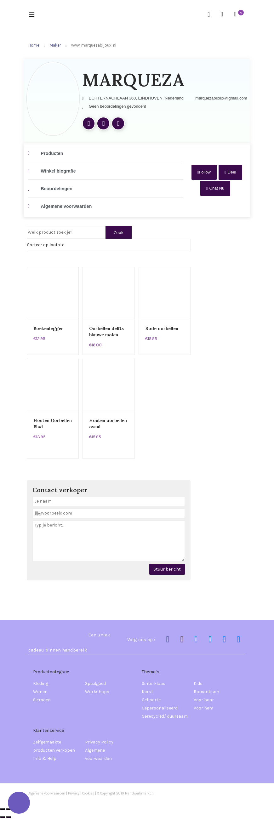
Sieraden (42, 700)
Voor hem (203, 708)
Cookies (88, 793)
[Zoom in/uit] (2, 809)
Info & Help (44, 758)
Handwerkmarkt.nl (140, 793)
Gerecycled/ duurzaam (165, 716)
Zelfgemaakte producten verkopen (54, 746)
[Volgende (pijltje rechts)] (8, 817)
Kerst (147, 691)
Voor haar (204, 700)
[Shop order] (109, 245)
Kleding (40, 683)
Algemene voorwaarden (98, 754)
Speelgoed (95, 683)
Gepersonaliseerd (160, 708)
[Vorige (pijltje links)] (2, 817)
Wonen (40, 691)
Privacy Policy (99, 742)
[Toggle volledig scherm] (8, 809)
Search (211, 14)
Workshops (97, 691)
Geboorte (151, 700)
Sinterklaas (153, 683)
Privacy (73, 793)
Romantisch (206, 691)
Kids (198, 683)
